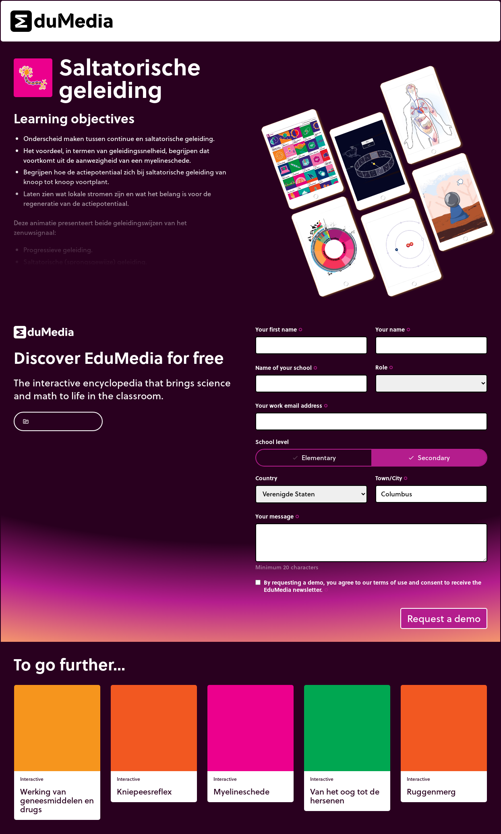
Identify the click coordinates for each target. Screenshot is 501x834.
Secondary (429, 457)
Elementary (314, 457)
